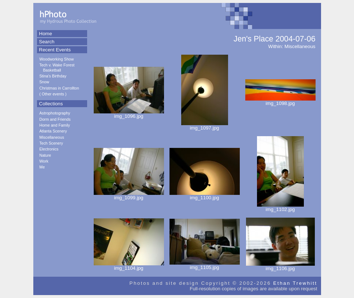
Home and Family (55, 125)
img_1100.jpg (204, 195)
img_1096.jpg (129, 114)
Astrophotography (55, 113)
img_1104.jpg (129, 266)
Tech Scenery (51, 143)
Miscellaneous (52, 137)
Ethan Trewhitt (295, 283)
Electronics (49, 149)
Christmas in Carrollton (59, 88)
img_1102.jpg (280, 207)
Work (44, 161)
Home (45, 33)
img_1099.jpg (129, 195)
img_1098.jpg (280, 101)
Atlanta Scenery (53, 131)
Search (47, 41)
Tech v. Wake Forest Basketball (57, 67)
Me (42, 167)
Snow (44, 82)
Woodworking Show (57, 59)
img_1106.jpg (280, 266)
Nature (45, 155)
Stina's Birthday (53, 76)
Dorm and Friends (55, 119)
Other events (53, 94)
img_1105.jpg (204, 265)
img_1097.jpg (204, 126)
